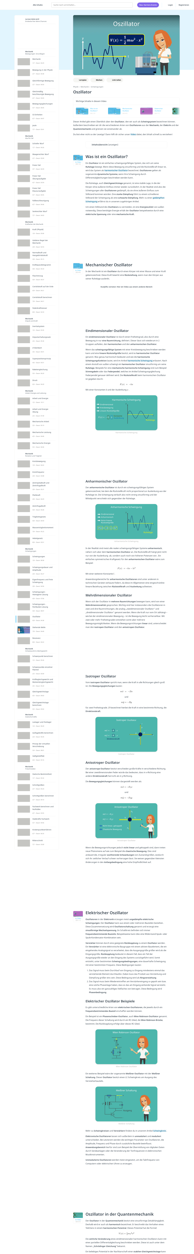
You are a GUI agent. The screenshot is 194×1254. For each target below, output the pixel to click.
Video (133, 134)
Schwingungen (97, 87)
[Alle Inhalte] (37, 5)
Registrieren (184, 5)
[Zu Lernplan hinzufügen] (81, 80)
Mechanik (85, 87)
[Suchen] (129, 5)
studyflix (16, 5)
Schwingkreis (160, 1130)
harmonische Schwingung (140, 360)
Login (169, 4)
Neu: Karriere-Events (148, 5)
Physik (75, 87)
